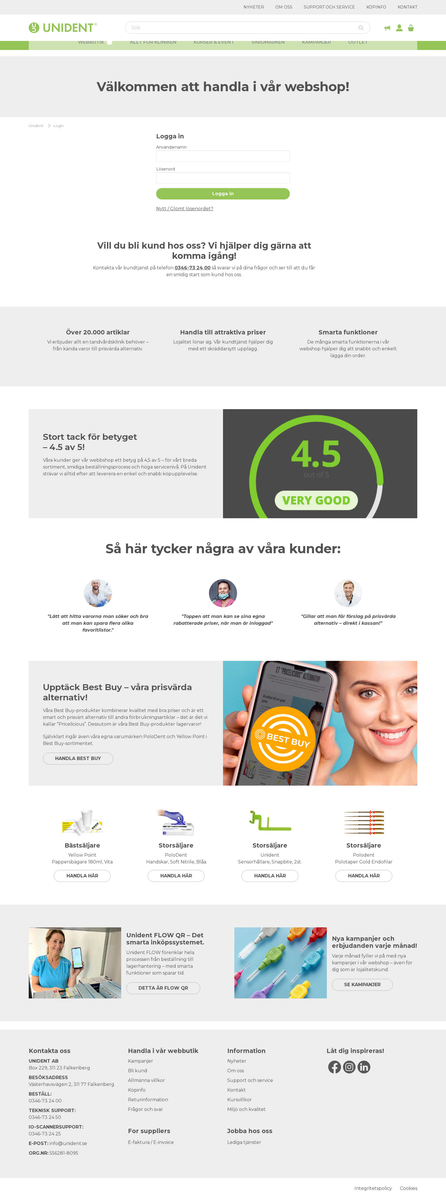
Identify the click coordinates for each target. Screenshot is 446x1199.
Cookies (408, 1188)
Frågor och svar (145, 1109)
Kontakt (407, 7)
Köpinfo (376, 7)
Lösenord (165, 169)
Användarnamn (171, 147)
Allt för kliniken (153, 48)
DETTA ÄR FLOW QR (163, 988)
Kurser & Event (214, 48)
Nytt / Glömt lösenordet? (184, 208)
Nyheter (253, 7)
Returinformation (148, 1099)
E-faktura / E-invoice (151, 1142)
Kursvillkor (239, 1099)
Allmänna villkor (146, 1080)
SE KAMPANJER (362, 984)
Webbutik (95, 47)
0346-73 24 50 (45, 1117)
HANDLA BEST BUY (78, 758)
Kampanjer (316, 48)
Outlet (358, 48)
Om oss (283, 7)
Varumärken (268, 48)
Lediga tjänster (244, 1142)
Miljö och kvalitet (246, 1109)
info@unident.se (68, 1143)
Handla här (82, 876)
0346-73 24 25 (45, 1133)
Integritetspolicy (373, 1188)
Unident (36, 126)
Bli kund (137, 1070)
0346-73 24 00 (45, 1101)
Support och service (329, 7)
